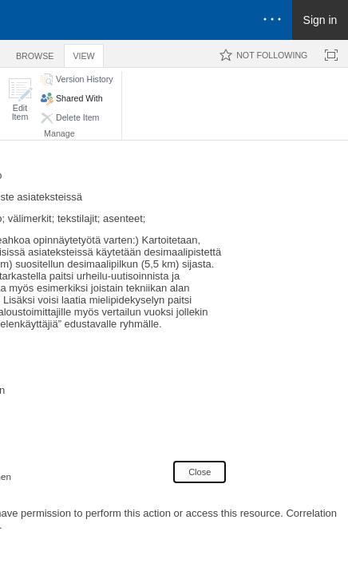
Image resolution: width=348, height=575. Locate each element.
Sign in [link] (320, 20)
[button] (20, 99)
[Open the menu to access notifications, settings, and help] (272, 20)
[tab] (34, 53)
